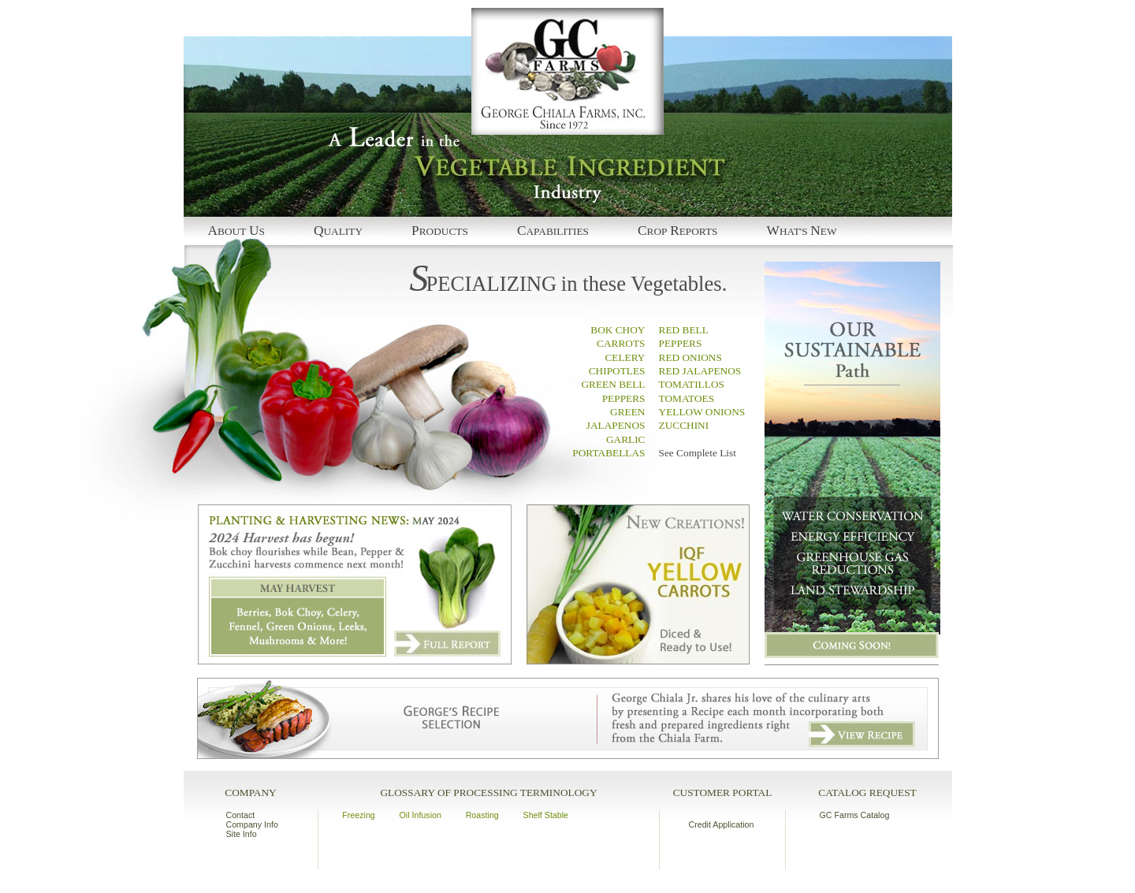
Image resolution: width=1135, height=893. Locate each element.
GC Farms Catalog (855, 815)
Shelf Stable (545, 815)
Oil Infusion (420, 815)
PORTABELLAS (608, 453)
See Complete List (697, 453)
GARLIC (626, 439)
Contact (240, 815)
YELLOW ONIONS (702, 412)
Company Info (252, 824)
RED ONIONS (690, 357)
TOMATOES (687, 398)
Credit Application (721, 824)
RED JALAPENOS (700, 371)
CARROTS (621, 343)
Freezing (358, 815)
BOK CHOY (617, 330)
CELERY (625, 357)
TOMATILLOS (691, 384)
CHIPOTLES (617, 371)
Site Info (241, 834)
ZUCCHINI (684, 425)
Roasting (482, 815)
